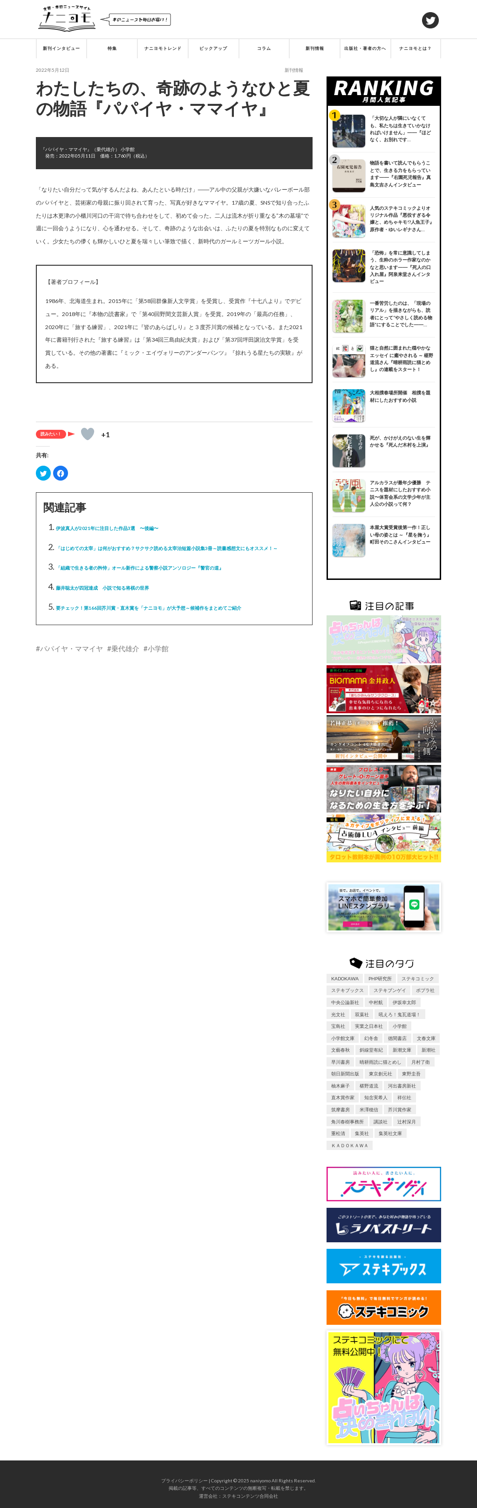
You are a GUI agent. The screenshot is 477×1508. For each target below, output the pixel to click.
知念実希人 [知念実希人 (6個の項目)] (376, 1097)
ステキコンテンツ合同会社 (250, 1496)
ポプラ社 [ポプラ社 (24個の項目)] (425, 990)
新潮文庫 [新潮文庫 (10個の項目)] (402, 1050)
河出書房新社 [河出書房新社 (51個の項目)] (402, 1085)
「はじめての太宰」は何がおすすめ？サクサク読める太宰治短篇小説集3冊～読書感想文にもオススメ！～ (167, 548)
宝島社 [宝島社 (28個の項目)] (338, 1026)
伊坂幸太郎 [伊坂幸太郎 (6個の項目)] (404, 1002)
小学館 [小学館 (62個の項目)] (400, 1026)
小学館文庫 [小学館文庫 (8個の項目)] (342, 1038)
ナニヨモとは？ (415, 48)
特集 (112, 48)
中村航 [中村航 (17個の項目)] (376, 1002)
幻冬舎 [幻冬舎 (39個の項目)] (371, 1038)
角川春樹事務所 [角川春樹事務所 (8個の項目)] (347, 1121)
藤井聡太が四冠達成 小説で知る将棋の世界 (102, 588)
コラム (264, 48)
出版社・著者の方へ (365, 48)
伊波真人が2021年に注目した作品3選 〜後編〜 (107, 528)
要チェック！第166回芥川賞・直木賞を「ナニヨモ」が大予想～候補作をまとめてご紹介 (148, 608)
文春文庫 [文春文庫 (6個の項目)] (426, 1038)
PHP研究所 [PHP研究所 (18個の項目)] (380, 978)
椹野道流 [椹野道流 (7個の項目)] (369, 1085)
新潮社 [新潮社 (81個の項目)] (429, 1050)
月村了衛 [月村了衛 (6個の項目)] (420, 1062)
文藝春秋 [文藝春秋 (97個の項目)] (340, 1050)
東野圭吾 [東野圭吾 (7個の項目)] (411, 1073)
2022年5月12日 (52, 70)
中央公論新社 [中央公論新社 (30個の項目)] (345, 1002)
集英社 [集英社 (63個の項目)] (362, 1133)
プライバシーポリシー (184, 1480)
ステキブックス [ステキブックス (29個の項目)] (347, 990)
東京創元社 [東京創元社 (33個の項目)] (380, 1073)
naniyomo (260, 1480)
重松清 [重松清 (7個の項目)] (338, 1133)
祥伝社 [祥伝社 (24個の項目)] (404, 1097)
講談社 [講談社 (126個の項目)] (381, 1121)
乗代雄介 (125, 648)
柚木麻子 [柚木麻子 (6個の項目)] (340, 1085)
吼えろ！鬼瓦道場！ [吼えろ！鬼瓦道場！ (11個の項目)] (400, 1014)
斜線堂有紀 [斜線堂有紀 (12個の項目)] (371, 1050)
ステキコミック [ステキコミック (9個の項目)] (418, 978)
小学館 (158, 648)
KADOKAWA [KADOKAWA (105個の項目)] (345, 978)
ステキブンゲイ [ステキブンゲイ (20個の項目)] (390, 990)
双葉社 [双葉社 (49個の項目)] (362, 1014)
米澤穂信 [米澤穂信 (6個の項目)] (369, 1109)
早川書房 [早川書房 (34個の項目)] (340, 1062)
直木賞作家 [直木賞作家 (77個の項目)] (342, 1097)
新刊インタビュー (61, 48)
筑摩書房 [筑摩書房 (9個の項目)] (340, 1109)
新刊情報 (315, 48)
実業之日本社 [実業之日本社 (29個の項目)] (369, 1026)
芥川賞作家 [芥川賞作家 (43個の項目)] (399, 1109)
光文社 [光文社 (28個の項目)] (338, 1014)
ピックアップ (213, 48)
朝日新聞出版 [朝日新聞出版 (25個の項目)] (345, 1073)
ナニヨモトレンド (163, 48)
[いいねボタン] (88, 434)
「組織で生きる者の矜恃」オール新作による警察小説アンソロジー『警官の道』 (140, 568)
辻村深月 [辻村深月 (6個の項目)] (406, 1121)
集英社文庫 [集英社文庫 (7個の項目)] (390, 1133)
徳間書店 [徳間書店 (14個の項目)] (397, 1038)
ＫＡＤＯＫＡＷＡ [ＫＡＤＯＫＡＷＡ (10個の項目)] (349, 1145)
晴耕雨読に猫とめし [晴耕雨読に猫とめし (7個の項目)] (381, 1062)
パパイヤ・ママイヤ (71, 648)
